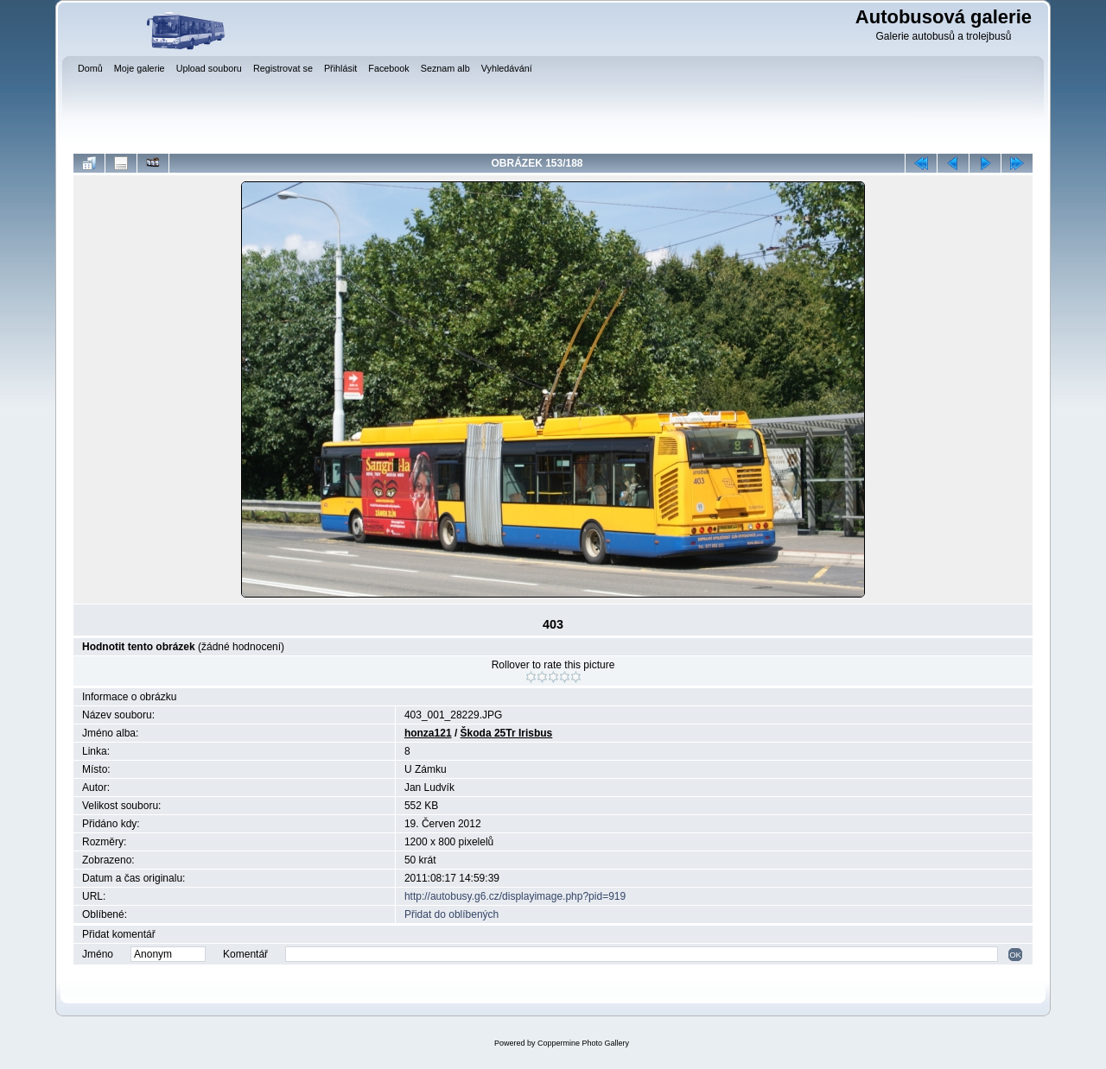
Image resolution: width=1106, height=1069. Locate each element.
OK (1015, 954)
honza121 (428, 733)
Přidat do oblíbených (451, 914)
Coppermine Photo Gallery (583, 1043)
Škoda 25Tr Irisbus (507, 733)
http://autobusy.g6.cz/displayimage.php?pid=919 (515, 896)
